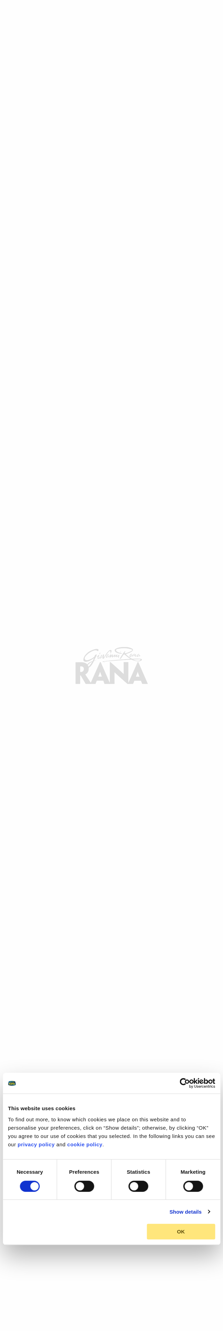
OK (181, 1231)
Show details (186, 1212)
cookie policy (85, 1144)
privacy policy (36, 1144)
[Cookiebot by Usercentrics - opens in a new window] (184, 1083)
